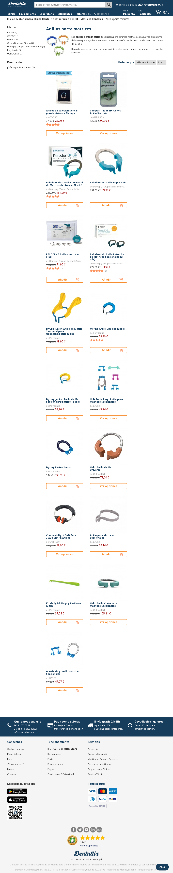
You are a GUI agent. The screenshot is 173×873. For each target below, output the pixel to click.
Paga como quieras (67, 721)
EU (72, 859)
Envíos (51, 759)
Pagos (51, 769)
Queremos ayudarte (27, 721)
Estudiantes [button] (66, 13)
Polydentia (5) (14, 50)
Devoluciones (54, 753)
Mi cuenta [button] (130, 13)
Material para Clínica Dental (33, 19)
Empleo (11, 769)
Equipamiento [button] (28, 13)
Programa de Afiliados (99, 764)
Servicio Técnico (96, 774)
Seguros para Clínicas (99, 769)
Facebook (74, 830)
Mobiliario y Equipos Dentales (103, 759)
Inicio (10, 19)
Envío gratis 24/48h (107, 721)
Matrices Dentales (92, 19)
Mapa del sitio (14, 753)
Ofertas (82, 13)
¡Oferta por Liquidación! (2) (21, 67)
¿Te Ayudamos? (15, 764)
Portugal (97, 859)
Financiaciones (55, 764)
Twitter (80, 830)
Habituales (144, 13)
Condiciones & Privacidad (61, 774)
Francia (80, 859)
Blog (90, 13)
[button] (13, 14)
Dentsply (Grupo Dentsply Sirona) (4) (26, 46)
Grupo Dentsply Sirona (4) (20, 43)
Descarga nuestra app (21, 783)
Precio (161, 62)
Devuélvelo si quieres (149, 721)
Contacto (12, 774)
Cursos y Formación (98, 753)
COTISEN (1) (13, 35)
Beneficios (62, 748)
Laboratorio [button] (48, 13)
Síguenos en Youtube (86, 830)
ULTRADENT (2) (14, 53)
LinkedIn (93, 830)
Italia (88, 859)
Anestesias (93, 748)
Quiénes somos (15, 748)
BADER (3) (12, 32)
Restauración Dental (65, 19)
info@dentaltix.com (24, 732)
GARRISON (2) (14, 39)
